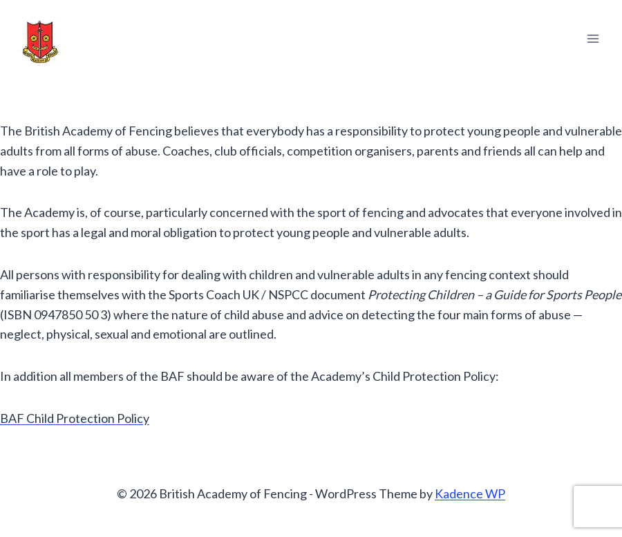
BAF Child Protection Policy (74, 418)
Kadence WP (470, 493)
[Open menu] (592, 38)
